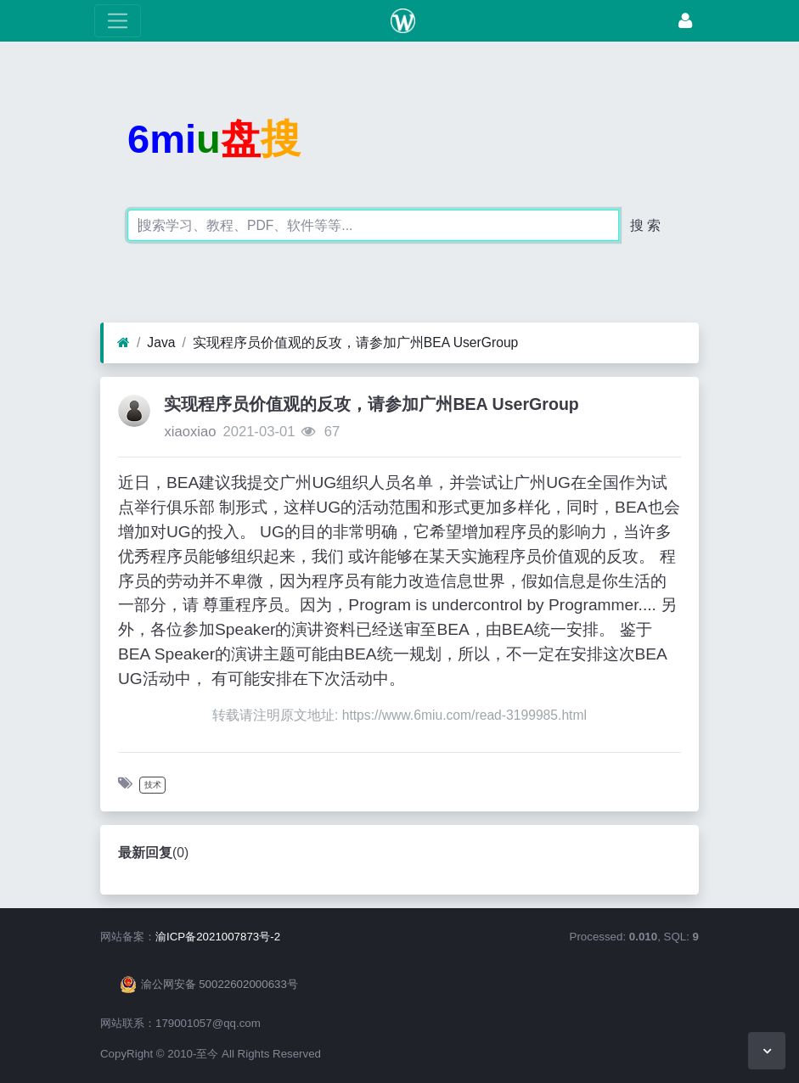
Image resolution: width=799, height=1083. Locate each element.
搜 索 (645, 225)
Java (161, 342)
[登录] (685, 20)
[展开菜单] (117, 20)
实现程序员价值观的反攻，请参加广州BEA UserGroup (356, 342)
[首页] (123, 343)
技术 (152, 784)
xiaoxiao (190, 432)
